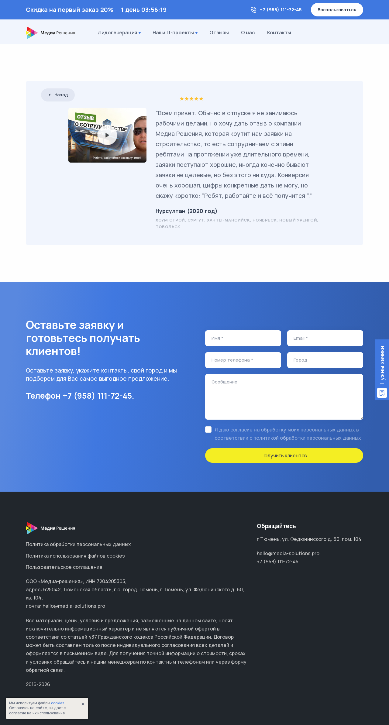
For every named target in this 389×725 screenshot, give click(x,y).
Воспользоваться (337, 9)
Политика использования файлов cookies (75, 555)
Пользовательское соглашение (64, 567)
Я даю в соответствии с (288, 433)
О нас (248, 32)
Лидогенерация (120, 33)
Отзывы (219, 32)
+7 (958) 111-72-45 (281, 9)
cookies (57, 703)
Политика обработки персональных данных (78, 544)
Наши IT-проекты (176, 33)
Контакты (279, 32)
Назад (58, 95)
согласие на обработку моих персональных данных (292, 429)
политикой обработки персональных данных (307, 438)
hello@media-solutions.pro (288, 553)
